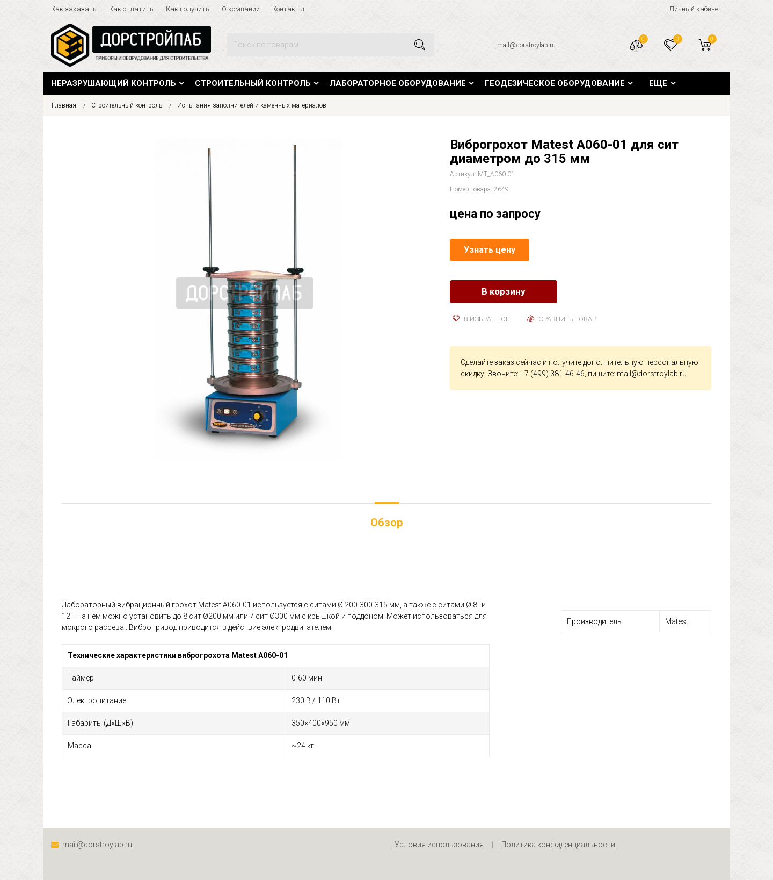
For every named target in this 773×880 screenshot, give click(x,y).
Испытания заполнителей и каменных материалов (251, 105)
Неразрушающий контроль (113, 83)
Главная (64, 105)
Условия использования (439, 844)
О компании (241, 9)
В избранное (481, 319)
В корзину (504, 291)
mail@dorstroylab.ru (526, 45)
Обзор (386, 522)
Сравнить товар (561, 319)
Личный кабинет (695, 9)
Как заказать (74, 9)
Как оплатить (131, 9)
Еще (658, 83)
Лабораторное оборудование (398, 83)
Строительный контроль (253, 83)
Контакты (288, 9)
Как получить (187, 9)
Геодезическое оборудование (555, 83)
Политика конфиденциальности (558, 844)
